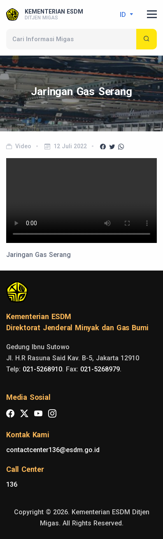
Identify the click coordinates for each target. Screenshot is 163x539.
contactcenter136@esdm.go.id (53, 450)
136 (11, 484)
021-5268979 (100, 369)
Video (23, 146)
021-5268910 (42, 369)
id (124, 15)
